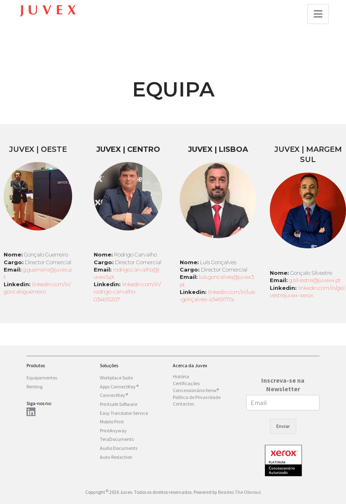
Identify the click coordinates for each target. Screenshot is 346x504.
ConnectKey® (114, 395)
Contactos (183, 404)
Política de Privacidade (196, 397)
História (181, 376)
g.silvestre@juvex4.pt (315, 280)
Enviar (283, 426)
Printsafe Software (118, 404)
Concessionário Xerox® (196, 390)
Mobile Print (112, 422)
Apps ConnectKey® (119, 386)
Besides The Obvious (239, 492)
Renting (34, 386)
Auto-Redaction (116, 457)
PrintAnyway (113, 430)
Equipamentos (41, 378)
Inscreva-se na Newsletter (282, 384)
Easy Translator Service (124, 413)
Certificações (186, 383)
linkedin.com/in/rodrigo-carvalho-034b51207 (127, 291)
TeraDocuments (117, 439)
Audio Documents (118, 448)
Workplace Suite (116, 378)
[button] (318, 14)
